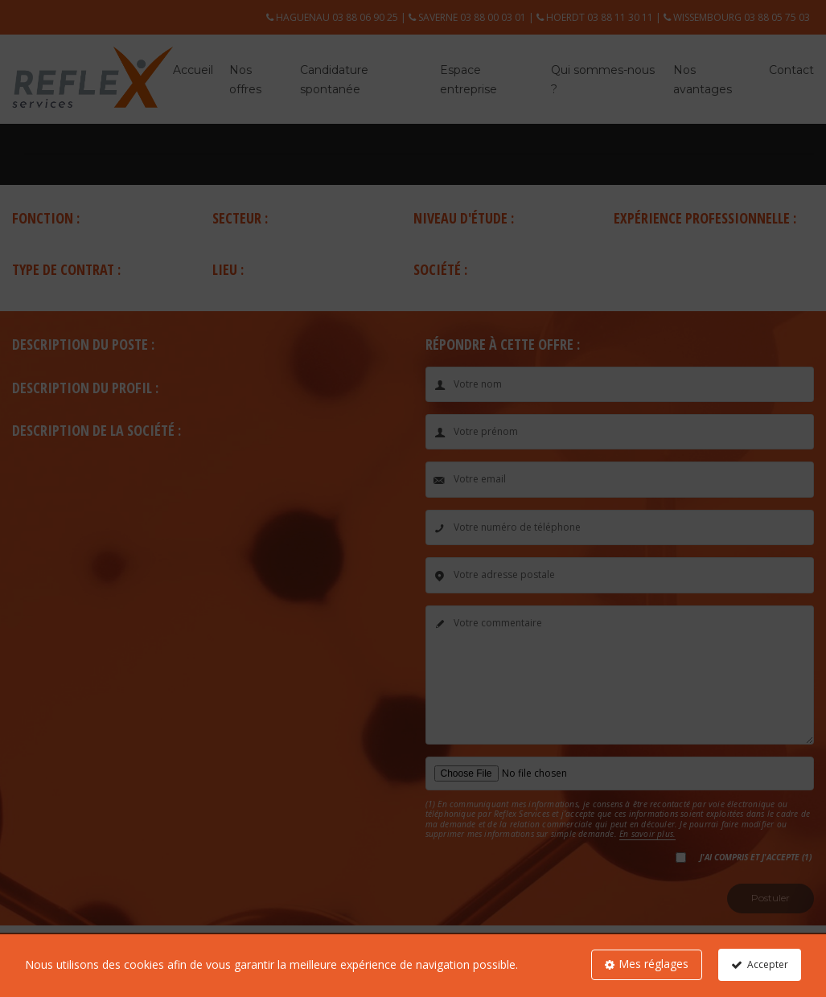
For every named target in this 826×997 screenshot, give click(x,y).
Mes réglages (653, 963)
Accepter (767, 964)
